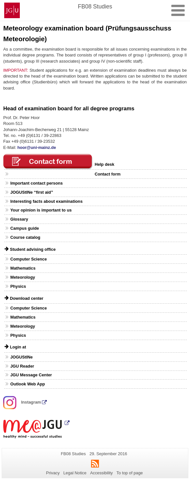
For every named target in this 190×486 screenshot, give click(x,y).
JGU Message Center (31, 374)
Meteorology (22, 277)
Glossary (19, 219)
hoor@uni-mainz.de (36, 147)
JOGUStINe (21, 357)
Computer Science (28, 259)
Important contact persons (36, 183)
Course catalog (25, 237)
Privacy (53, 472)
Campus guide (24, 228)
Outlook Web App (27, 384)
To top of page (130, 472)
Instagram (22, 402)
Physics (18, 286)
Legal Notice (74, 472)
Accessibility (101, 472)
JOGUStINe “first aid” (31, 192)
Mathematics (23, 268)
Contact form (107, 174)
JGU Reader (22, 366)
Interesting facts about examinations (46, 201)
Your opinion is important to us (41, 210)
